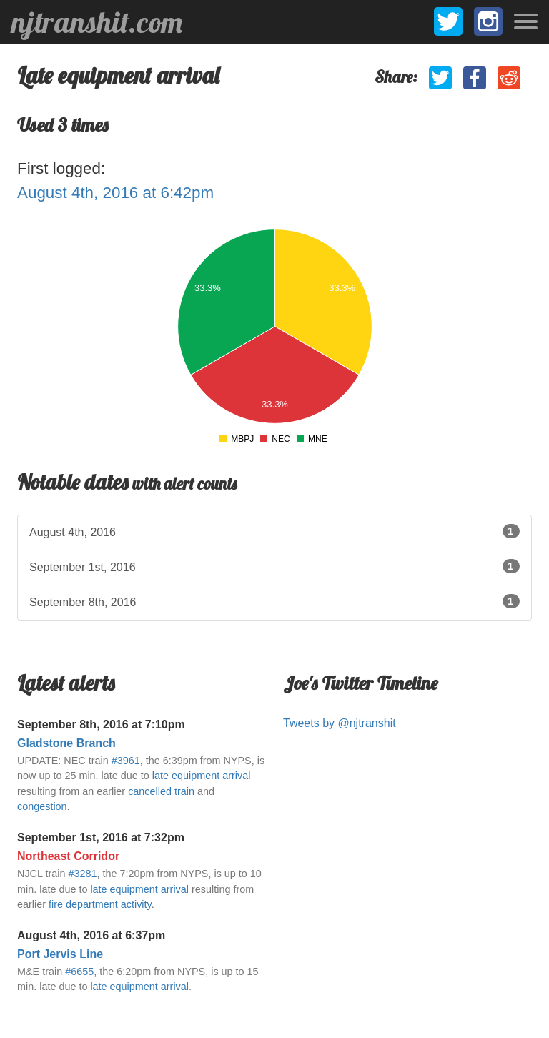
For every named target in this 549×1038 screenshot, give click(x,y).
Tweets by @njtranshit (339, 723)
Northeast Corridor (68, 856)
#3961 (126, 760)
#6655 (79, 971)
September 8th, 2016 (274, 601)
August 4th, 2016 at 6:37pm (91, 935)
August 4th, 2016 (274, 531)
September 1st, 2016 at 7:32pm (100, 837)
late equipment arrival (201, 775)
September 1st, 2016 (274, 566)
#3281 (82, 873)
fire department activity (100, 904)
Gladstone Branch (66, 743)
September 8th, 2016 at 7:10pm (101, 724)
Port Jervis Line (60, 954)
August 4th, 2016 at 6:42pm (115, 193)
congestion (42, 806)
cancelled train (161, 791)
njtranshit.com (96, 22)
